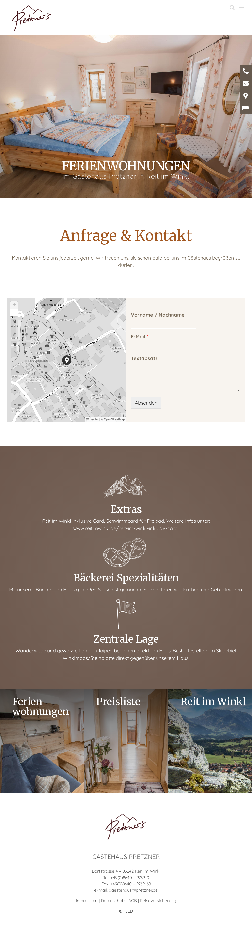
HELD (126, 911)
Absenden (146, 403)
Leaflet (92, 419)
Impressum (87, 900)
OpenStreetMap (114, 419)
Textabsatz (144, 358)
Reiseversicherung (158, 900)
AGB (132, 900)
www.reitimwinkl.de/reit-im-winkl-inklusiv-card (126, 528)
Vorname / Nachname (158, 315)
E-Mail (139, 336)
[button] (67, 360)
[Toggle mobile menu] (242, 7)
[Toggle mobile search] (232, 7)
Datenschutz (113, 900)
